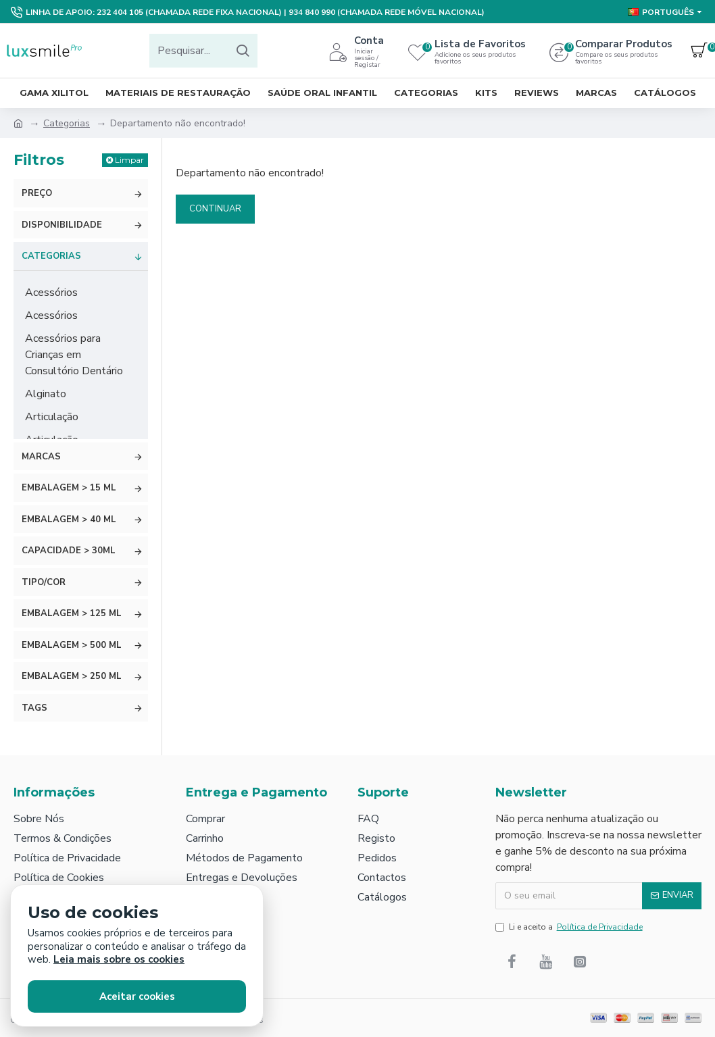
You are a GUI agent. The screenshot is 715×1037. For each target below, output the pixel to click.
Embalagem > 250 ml (72, 676)
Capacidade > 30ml (69, 551)
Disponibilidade (62, 225)
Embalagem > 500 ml (72, 645)
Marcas (41, 457)
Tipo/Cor (44, 582)
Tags (34, 708)
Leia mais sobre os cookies (118, 959)
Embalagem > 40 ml (69, 519)
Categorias (66, 123)
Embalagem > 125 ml (72, 613)
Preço (37, 193)
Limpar (129, 160)
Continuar (215, 209)
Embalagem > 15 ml (69, 488)
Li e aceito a (570, 927)
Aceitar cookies (137, 996)
